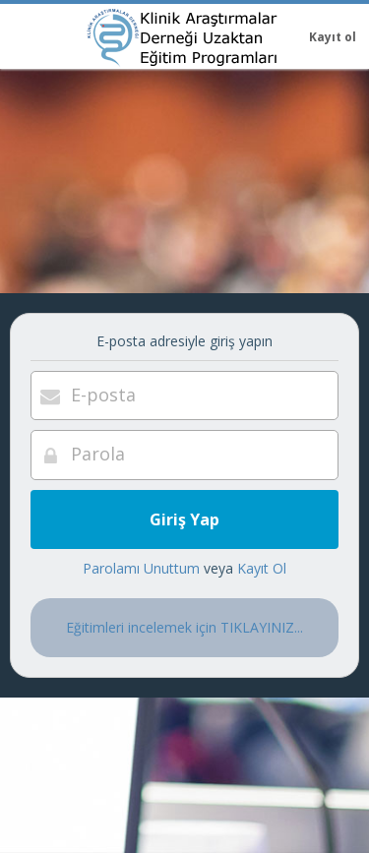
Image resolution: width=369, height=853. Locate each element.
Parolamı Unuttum (141, 568)
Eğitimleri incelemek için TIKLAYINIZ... (184, 627)
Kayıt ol (332, 37)
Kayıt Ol (261, 568)
